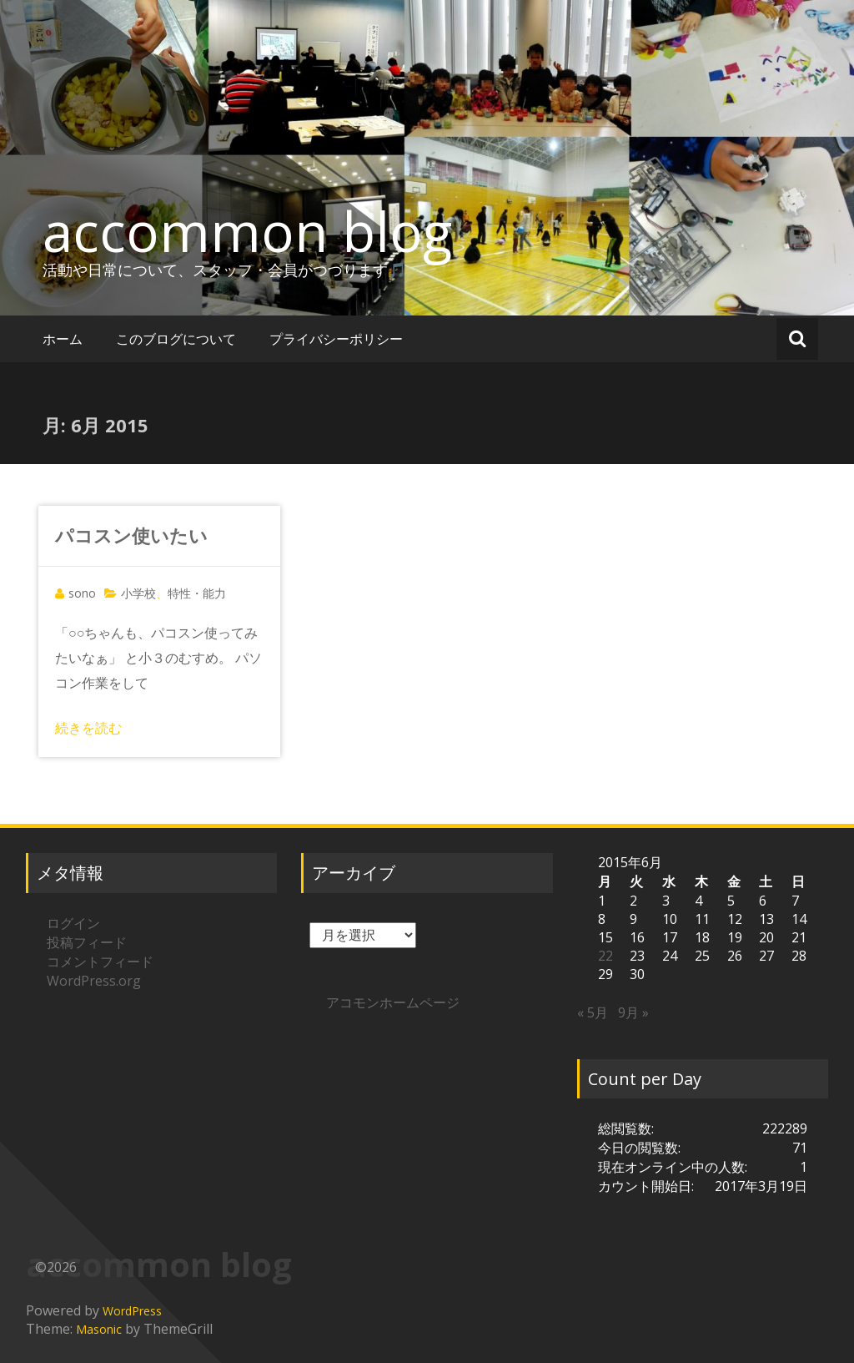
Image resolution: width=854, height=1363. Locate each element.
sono (82, 593)
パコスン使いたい (131, 535)
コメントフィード (100, 961)
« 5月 (592, 1012)
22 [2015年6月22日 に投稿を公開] (605, 956)
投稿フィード (87, 942)
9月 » (633, 1012)
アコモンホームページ (393, 1002)
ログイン (73, 923)
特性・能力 (197, 593)
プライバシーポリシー (336, 339)
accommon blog (247, 231)
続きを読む (88, 728)
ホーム (63, 339)
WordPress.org (94, 981)
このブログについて (176, 339)
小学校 (138, 593)
